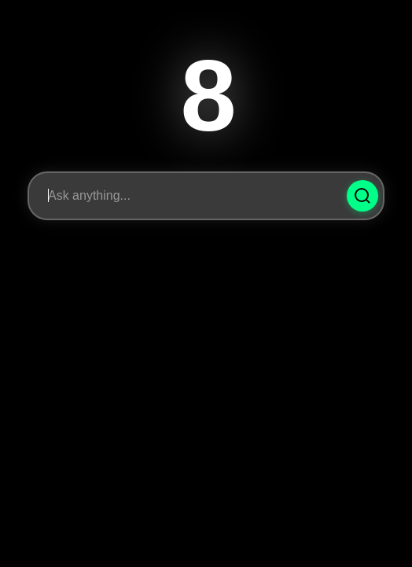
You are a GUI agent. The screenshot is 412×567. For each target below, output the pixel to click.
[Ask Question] (362, 196)
